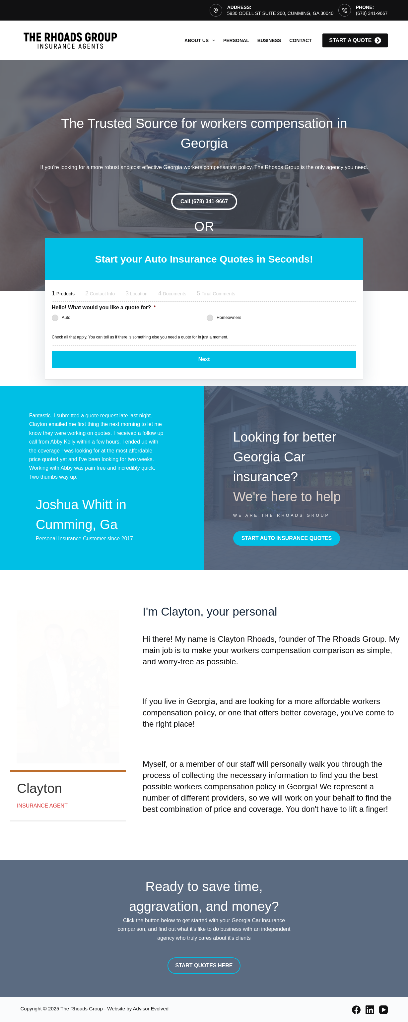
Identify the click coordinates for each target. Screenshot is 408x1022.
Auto (66, 318)
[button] (204, 201)
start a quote (355, 40)
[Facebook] (356, 1009)
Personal (236, 40)
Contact (300, 40)
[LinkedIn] (370, 1009)
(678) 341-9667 (372, 13)
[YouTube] (383, 1009)
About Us (201, 40)
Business (269, 40)
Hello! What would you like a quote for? (104, 307)
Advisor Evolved (151, 1008)
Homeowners (229, 318)
